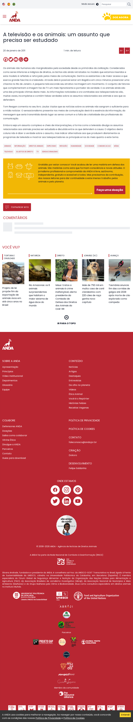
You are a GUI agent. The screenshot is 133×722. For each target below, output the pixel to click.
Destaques (75, 376)
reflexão (63, 146)
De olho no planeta (79, 385)
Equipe (6, 389)
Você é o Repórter (79, 398)
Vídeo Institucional (12, 376)
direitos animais (36, 146)
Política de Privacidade (48, 718)
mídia (116, 146)
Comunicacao (104, 146)
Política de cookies (82, 429)
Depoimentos (9, 380)
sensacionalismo (50, 151)
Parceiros (7, 449)
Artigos (73, 371)
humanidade (76, 146)
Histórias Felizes (77, 403)
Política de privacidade (84, 420)
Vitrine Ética (9, 440)
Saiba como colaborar (14, 435)
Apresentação (10, 367)
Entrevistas (75, 380)
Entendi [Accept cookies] (125, 714)
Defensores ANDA (12, 426)
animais (7, 146)
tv (38, 151)
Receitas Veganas (79, 407)
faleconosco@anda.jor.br (83, 442)
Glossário (7, 385)
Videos (72, 389)
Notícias (73, 367)
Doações (7, 431)
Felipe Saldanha (77, 468)
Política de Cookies (73, 718)
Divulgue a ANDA (11, 444)
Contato (7, 453)
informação (19, 146)
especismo (51, 146)
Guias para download (14, 458)
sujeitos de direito (24, 151)
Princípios (7, 371)
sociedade (89, 146)
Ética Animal (75, 394)
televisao (8, 151)
